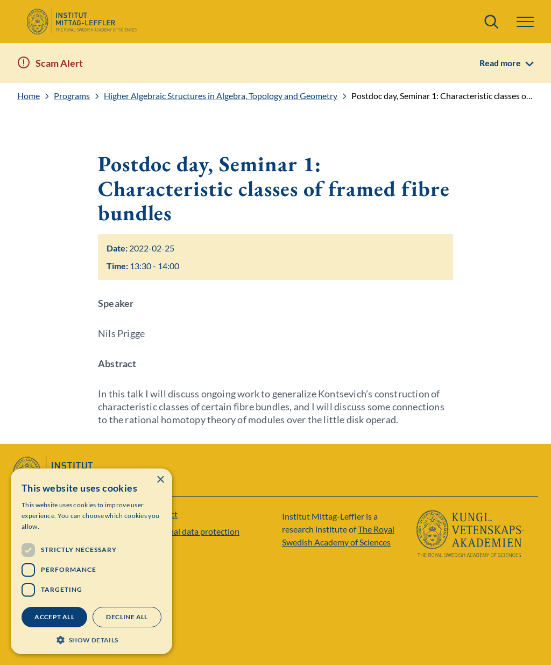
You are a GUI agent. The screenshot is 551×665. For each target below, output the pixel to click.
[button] (525, 22)
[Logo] (81, 21)
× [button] (160, 480)
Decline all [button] (126, 617)
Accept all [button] (54, 617)
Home (28, 96)
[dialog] (91, 561)
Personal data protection (193, 531)
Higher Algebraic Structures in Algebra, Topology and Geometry (220, 96)
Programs (72, 96)
